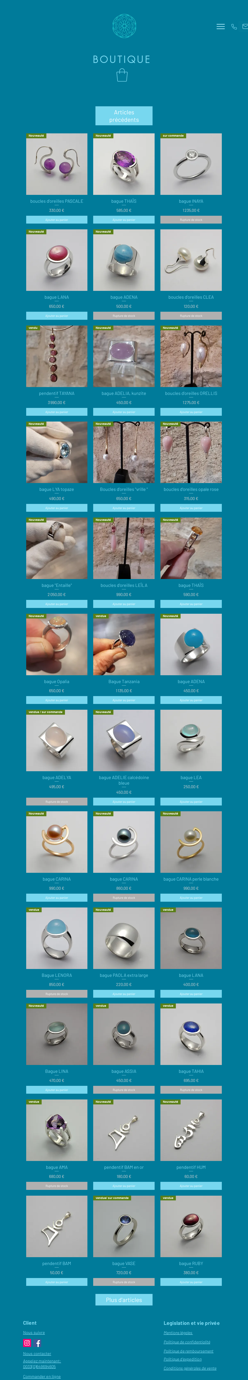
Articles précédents (123, 112)
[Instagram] (27, 1335)
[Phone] (234, 27)
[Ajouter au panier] (57, 212)
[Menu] (221, 26)
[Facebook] (37, 1335)
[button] (122, 75)
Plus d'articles (124, 1292)
